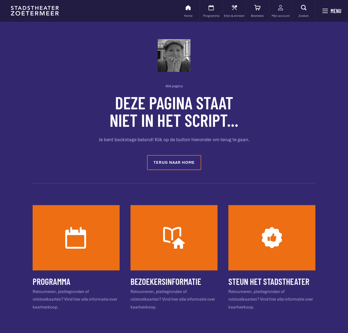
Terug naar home (174, 162)
